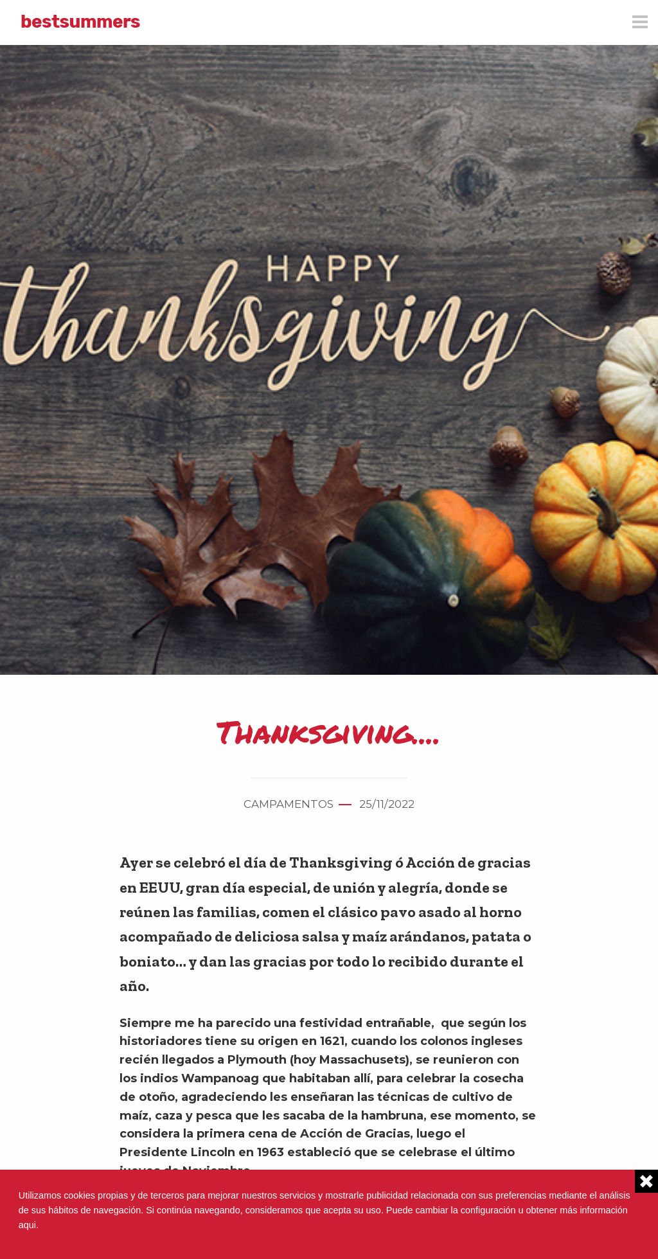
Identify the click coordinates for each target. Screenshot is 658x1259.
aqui (27, 1225)
